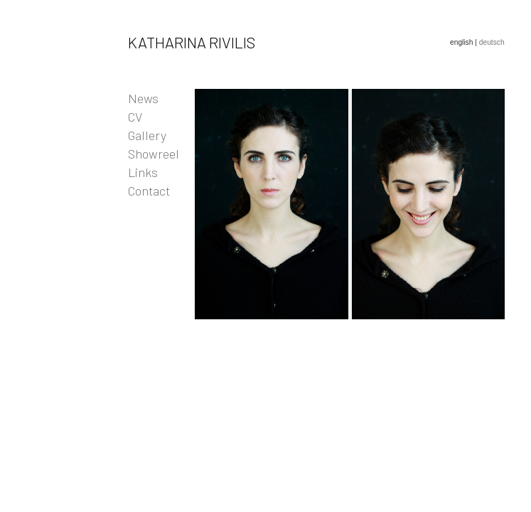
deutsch (492, 42)
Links (143, 172)
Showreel (153, 153)
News (143, 98)
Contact (149, 190)
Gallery (147, 135)
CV (135, 116)
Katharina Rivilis (191, 42)
